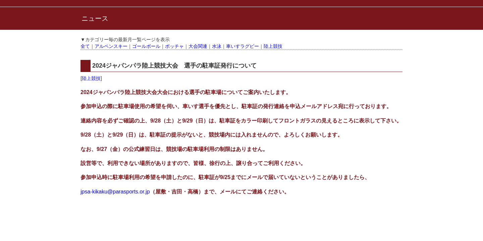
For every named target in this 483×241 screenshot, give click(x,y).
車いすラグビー (242, 46)
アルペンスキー (111, 46)
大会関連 (198, 46)
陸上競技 (273, 46)
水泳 (216, 46)
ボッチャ (174, 46)
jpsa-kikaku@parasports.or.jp (115, 191)
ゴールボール (146, 46)
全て (85, 46)
